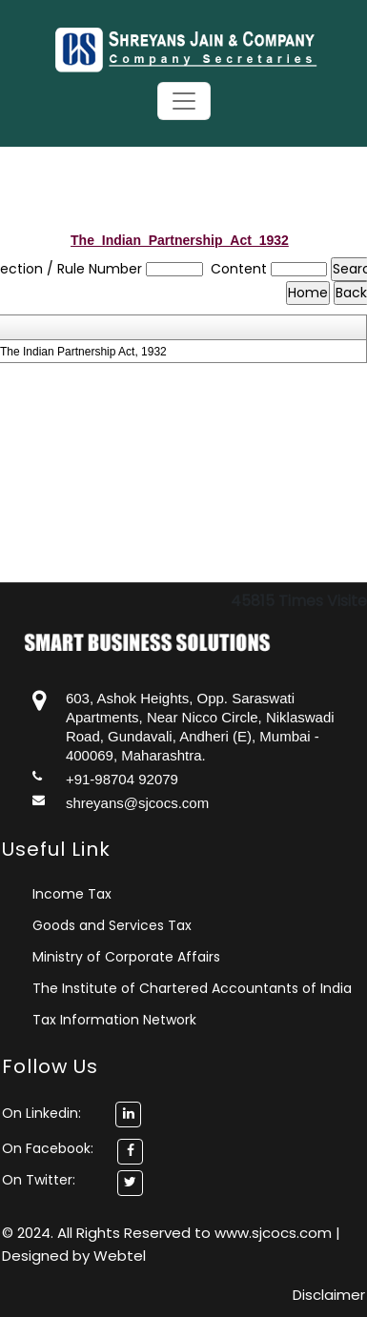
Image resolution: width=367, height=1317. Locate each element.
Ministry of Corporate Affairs (126, 956)
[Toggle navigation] (184, 101)
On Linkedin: (71, 1113)
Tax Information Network (114, 1019)
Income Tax (72, 893)
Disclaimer (329, 1295)
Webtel (119, 1256)
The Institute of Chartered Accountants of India (192, 988)
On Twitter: (38, 1179)
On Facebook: (47, 1148)
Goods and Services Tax (112, 925)
